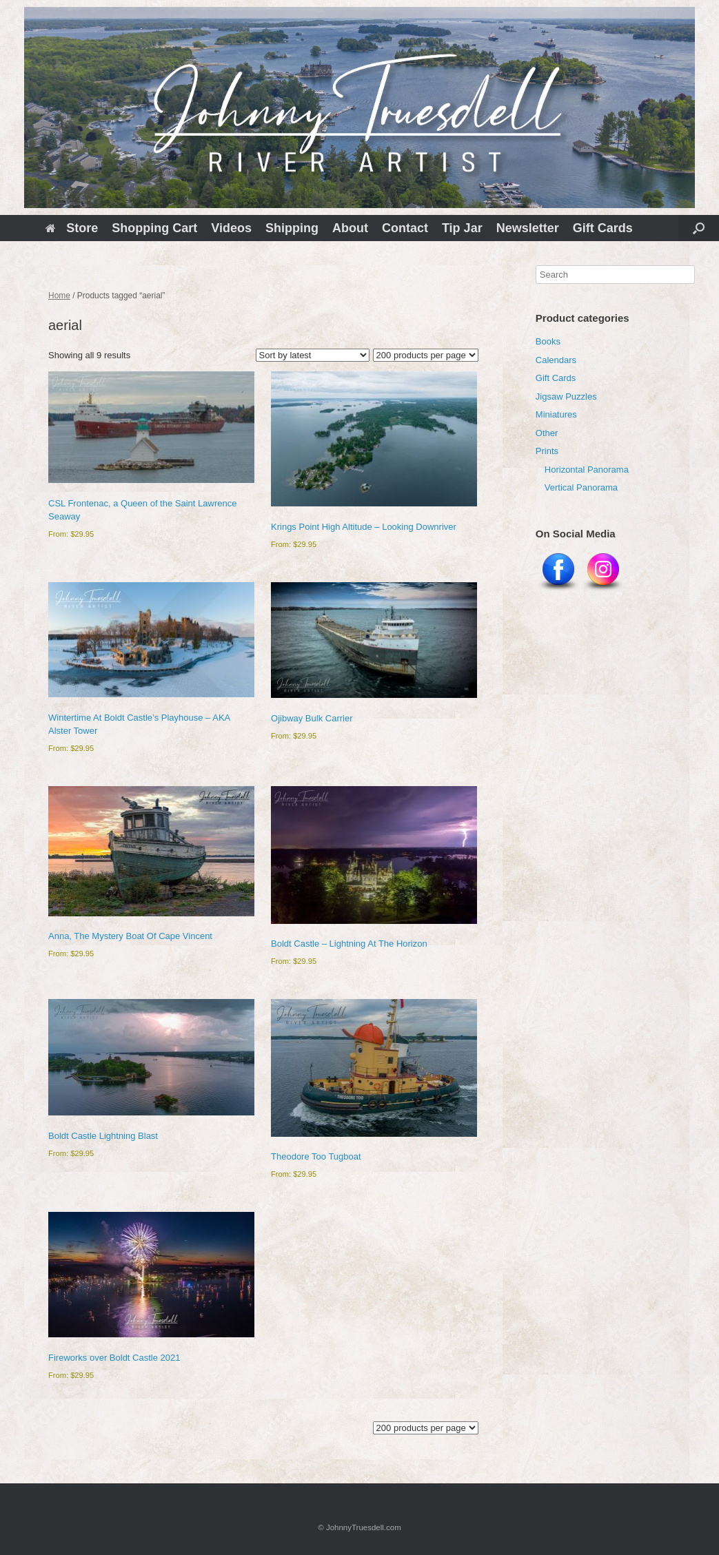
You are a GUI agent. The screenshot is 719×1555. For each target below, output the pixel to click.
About (350, 228)
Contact (405, 228)
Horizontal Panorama (587, 469)
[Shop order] (312, 355)
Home (59, 295)
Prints (547, 451)
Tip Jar (462, 228)
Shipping (291, 228)
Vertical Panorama (581, 487)
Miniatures (556, 414)
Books (548, 341)
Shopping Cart (154, 228)
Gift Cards (603, 228)
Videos (231, 228)
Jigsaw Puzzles (566, 396)
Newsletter (527, 228)
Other (547, 433)
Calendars (556, 360)
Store (71, 228)
